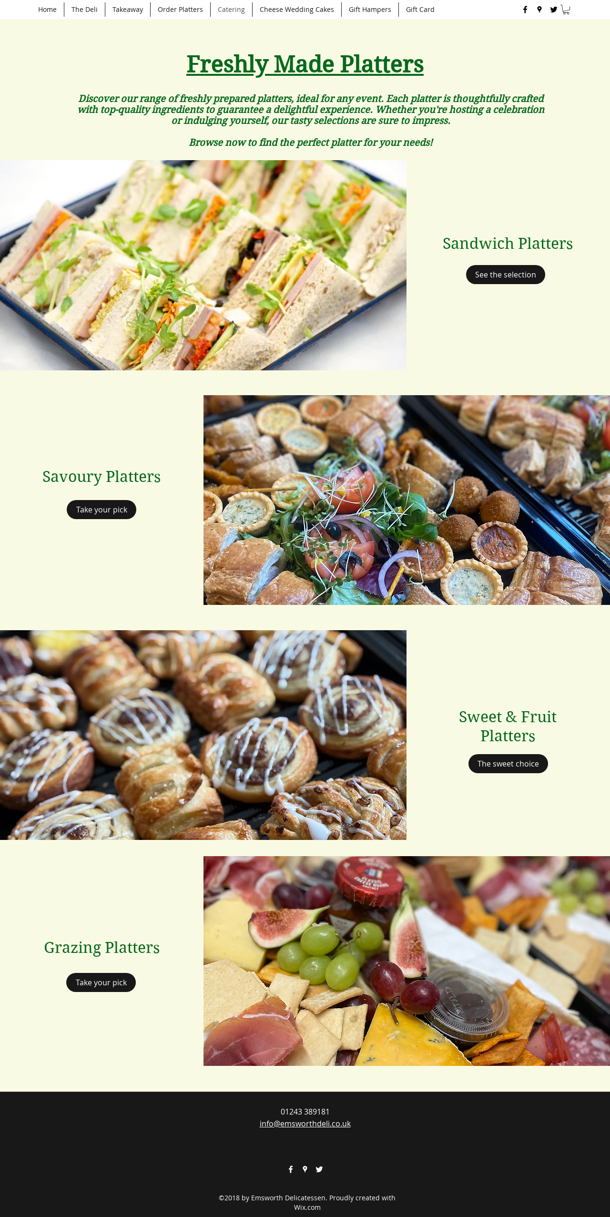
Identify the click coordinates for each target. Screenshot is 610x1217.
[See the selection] (505, 274)
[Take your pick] (101, 509)
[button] (566, 9)
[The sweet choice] (508, 763)
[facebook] (525, 9)
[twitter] (554, 9)
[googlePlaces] (539, 9)
